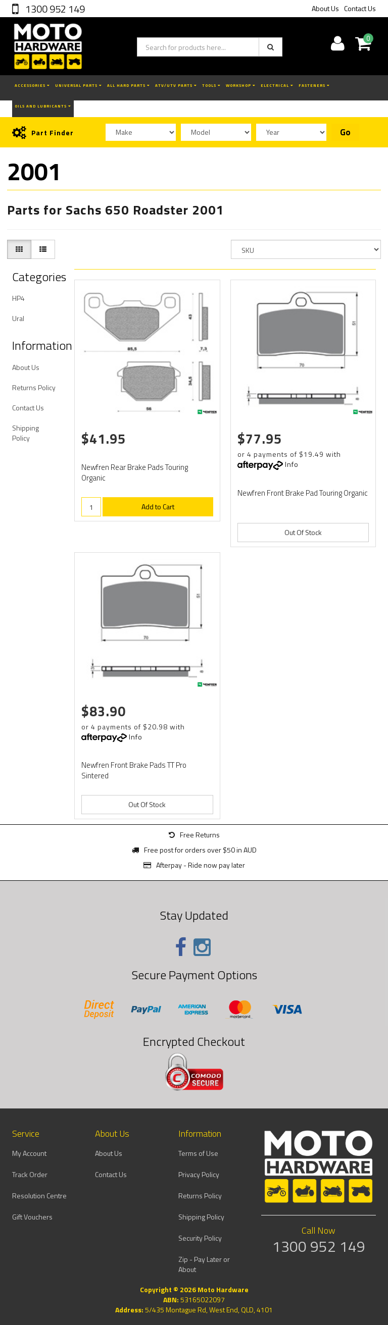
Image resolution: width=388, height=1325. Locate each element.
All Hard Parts (128, 85)
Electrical (277, 85)
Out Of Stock (303, 532)
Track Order (29, 1174)
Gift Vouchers (32, 1216)
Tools (211, 85)
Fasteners (314, 85)
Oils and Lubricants (43, 106)
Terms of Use (198, 1153)
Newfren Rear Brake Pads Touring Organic (134, 472)
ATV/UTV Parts (176, 85)
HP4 (18, 298)
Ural (18, 318)
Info (292, 464)
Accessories (32, 85)
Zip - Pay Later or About (204, 1264)
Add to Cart (157, 506)
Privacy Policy (198, 1174)
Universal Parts (78, 85)
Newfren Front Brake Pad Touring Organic (302, 493)
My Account (29, 1153)
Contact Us (360, 8)
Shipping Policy (25, 432)
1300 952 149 (54, 9)
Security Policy (200, 1238)
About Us (325, 8)
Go (345, 132)
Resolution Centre (39, 1195)
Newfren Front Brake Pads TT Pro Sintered (133, 770)
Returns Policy (34, 387)
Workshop (241, 85)
